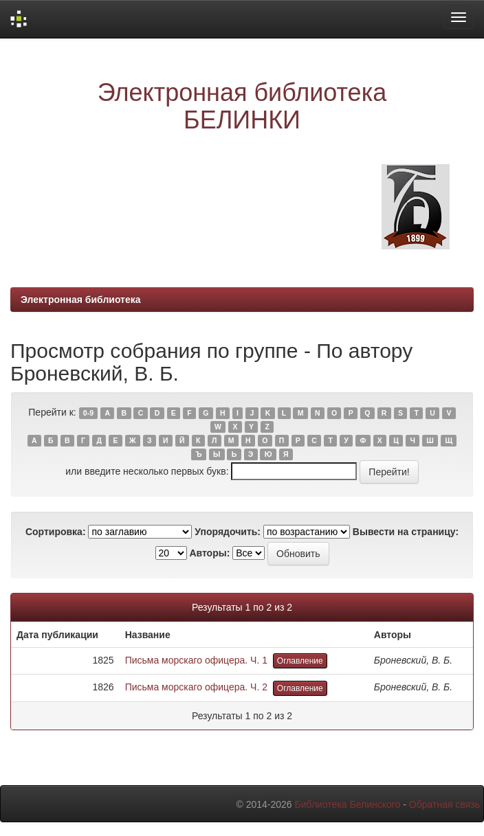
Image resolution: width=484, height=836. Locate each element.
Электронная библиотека (81, 299)
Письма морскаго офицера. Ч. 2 (196, 686)
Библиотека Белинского (347, 804)
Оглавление (300, 661)
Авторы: (209, 552)
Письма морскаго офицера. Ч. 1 (196, 660)
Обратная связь (444, 804)
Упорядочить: (228, 531)
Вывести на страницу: (406, 531)
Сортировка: (55, 531)
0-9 (88, 413)
